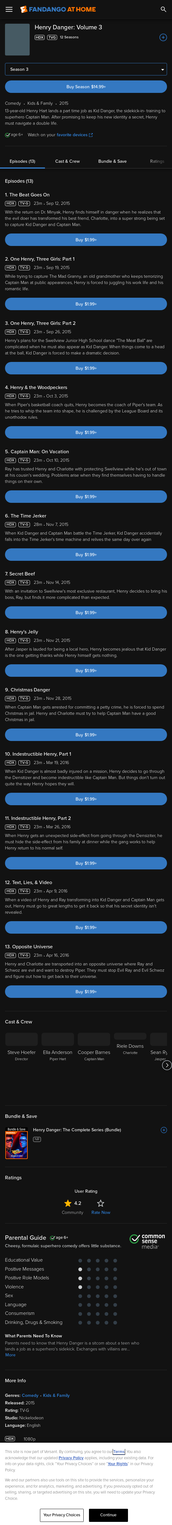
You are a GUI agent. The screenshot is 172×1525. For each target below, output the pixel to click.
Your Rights (118, 1463)
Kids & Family (56, 1395)
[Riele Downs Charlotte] (130, 1065)
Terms (119, 1451)
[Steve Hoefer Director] (21, 1065)
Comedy (30, 1395)
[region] (86, 1484)
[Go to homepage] (58, 9)
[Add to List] (163, 37)
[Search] (164, 9)
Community (72, 1212)
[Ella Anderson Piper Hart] (57, 1065)
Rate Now (100, 1212)
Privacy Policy (71, 1457)
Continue (108, 1515)
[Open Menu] (9, 9)
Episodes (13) (22, 161)
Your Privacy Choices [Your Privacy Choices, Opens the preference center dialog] (61, 1515)
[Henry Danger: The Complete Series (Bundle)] (100, 1130)
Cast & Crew (67, 161)
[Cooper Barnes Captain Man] (94, 1065)
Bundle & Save (112, 161)
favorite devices (75, 134)
